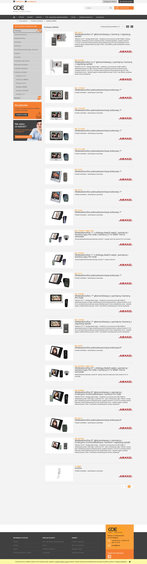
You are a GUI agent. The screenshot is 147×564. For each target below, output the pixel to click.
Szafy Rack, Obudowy (20, 68)
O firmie (15, 541)
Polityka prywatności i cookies (22, 552)
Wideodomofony (19, 38)
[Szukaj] (110, 8)
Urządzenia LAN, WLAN (21, 61)
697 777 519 (116, 542)
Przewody (17, 57)
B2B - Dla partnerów (78, 545)
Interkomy (17, 46)
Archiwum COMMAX (22, 79)
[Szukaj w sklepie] (97, 7)
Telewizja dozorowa (20, 34)
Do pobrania (46, 552)
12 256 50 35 (19, 1)
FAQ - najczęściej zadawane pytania (53, 541)
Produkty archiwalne (20, 72)
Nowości (17, 98)
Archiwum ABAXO (21, 87)
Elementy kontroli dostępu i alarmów (26, 49)
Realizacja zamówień (78, 552)
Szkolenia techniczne (48, 549)
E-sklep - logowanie (78, 541)
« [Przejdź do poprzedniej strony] (122, 487)
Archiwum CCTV (21, 76)
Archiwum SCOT (21, 83)
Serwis (15, 549)
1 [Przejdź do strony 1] (125, 487)
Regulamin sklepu (77, 549)
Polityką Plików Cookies (62, 561)
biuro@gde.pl (31, 1)
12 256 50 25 (116, 540)
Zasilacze (17, 53)
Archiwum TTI (20, 94)
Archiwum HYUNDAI (22, 90)
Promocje (17, 30)
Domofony (17, 42)
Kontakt (15, 545)
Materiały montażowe (21, 64)
